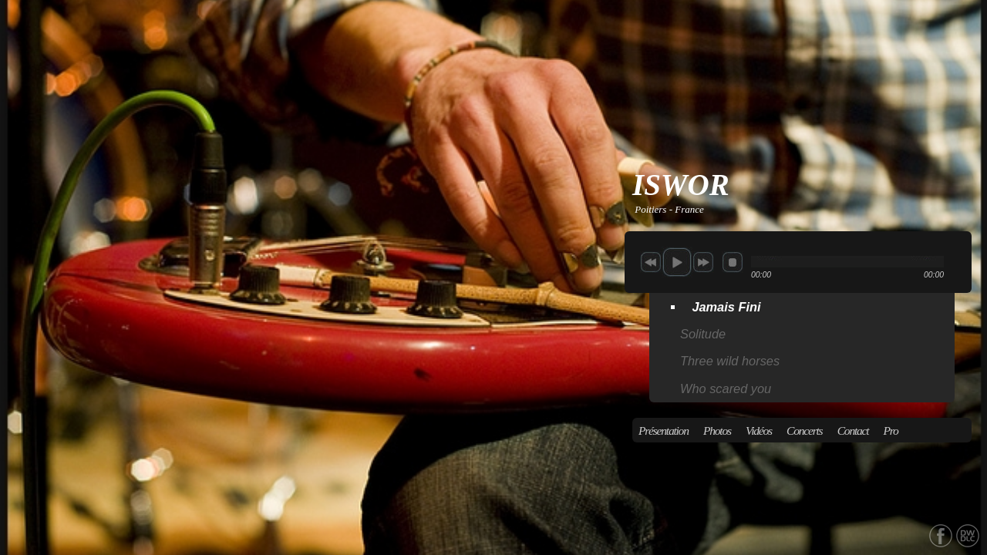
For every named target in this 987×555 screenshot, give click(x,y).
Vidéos (759, 430)
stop (732, 262)
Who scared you (725, 388)
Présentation (663, 430)
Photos (717, 430)
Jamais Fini (726, 307)
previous (651, 262)
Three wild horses (730, 361)
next (703, 262)
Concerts (804, 430)
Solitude (703, 334)
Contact (853, 430)
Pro (891, 430)
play (677, 262)
